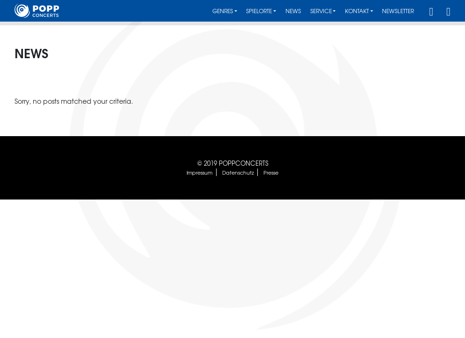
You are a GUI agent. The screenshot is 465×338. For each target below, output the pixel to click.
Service (321, 11)
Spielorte (259, 11)
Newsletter (398, 11)
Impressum (199, 172)
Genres (222, 11)
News (293, 11)
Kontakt (357, 11)
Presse (270, 172)
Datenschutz (238, 172)
